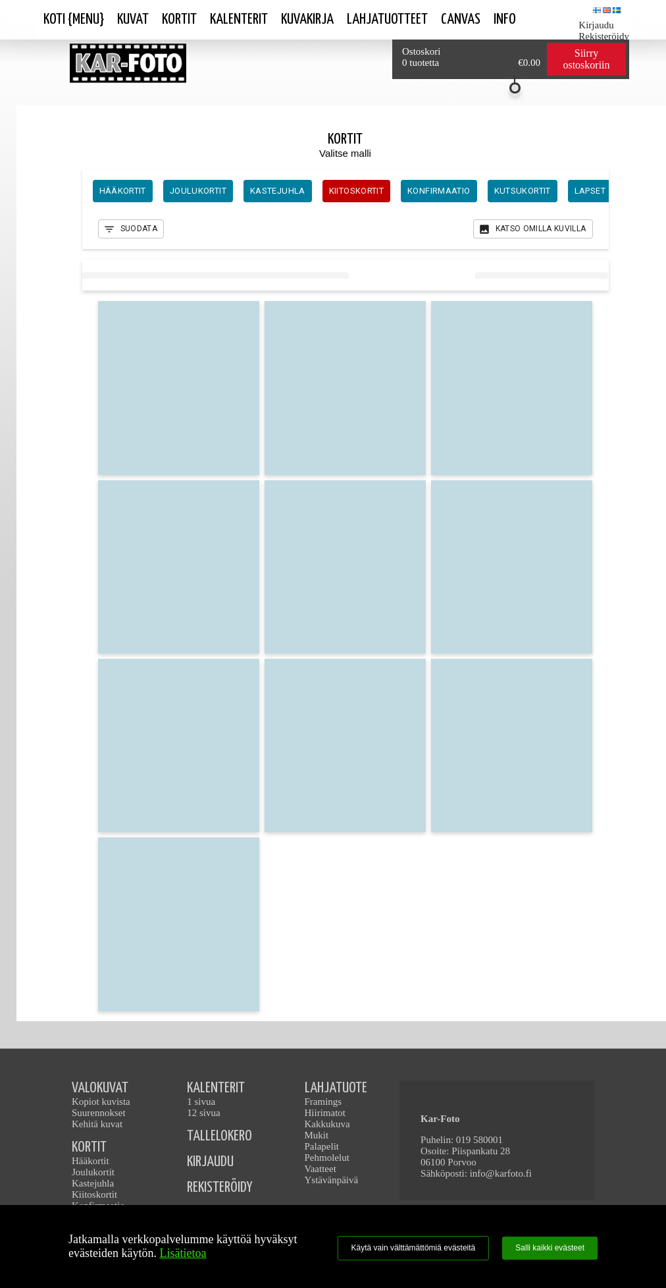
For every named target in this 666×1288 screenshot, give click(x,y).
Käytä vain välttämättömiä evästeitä (413, 1247)
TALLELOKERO (219, 1136)
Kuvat (133, 19)
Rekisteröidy (603, 36)
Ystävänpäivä (332, 1180)
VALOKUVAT (100, 1088)
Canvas (460, 19)
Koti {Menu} (73, 19)
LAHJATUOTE (336, 1088)
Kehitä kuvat (97, 1124)
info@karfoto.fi (501, 1173)
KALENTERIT (216, 1088)
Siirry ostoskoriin (586, 58)
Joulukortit (93, 1172)
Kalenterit (239, 19)
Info (505, 19)
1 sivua (201, 1101)
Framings (323, 1101)
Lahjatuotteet (387, 19)
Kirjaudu (595, 25)
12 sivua (203, 1112)
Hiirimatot (325, 1112)
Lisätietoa (182, 1253)
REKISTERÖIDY (219, 1187)
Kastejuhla (93, 1183)
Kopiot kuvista (101, 1101)
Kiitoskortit (94, 1194)
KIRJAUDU (210, 1161)
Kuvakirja (307, 19)
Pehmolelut (327, 1157)
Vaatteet (320, 1168)
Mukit (317, 1135)
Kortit (179, 19)
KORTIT (89, 1147)
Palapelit (322, 1146)
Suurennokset (99, 1112)
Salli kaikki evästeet (549, 1247)
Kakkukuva (327, 1124)
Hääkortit (90, 1161)
